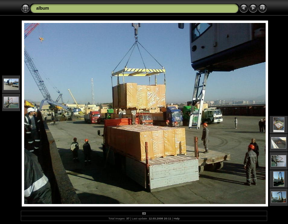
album (42, 8)
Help (177, 218)
